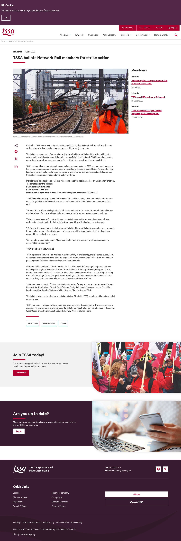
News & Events (58, 506)
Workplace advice (60, 502)
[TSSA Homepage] (8, 32)
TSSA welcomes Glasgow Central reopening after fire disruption (146, 112)
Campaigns (93, 35)
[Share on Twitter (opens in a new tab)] (16, 159)
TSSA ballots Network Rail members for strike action (21, 42)
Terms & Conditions (31, 522)
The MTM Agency (27, 534)
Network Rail (33, 323)
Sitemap (16, 522)
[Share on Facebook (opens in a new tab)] (16, 151)
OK (6, 18)
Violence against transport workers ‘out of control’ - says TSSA (149, 82)
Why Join (79, 35)
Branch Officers (20, 506)
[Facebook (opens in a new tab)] (158, 469)
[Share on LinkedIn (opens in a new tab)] (16, 166)
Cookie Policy (48, 522)
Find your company (60, 493)
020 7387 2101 (115, 467)
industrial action (49, 323)
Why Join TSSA (136, 502)
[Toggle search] (176, 35)
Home (3, 42)
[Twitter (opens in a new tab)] (165, 469)
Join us (159, 27)
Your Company (109, 35)
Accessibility (128, 27)
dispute (63, 323)
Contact (145, 27)
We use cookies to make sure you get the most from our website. (30, 10)
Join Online (21, 372)
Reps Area (17, 502)
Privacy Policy (62, 522)
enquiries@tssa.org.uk (121, 470)
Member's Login (20, 497)
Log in (18, 431)
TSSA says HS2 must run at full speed (148, 97)
